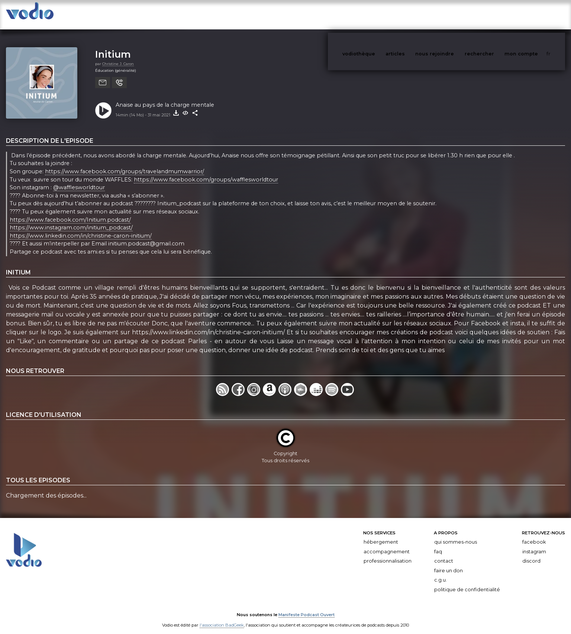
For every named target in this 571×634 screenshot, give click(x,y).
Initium (113, 46)
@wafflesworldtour (79, 180)
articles (412, 14)
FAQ (438, 544)
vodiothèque (376, 14)
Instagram (534, 544)
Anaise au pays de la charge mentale (165, 97)
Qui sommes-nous (455, 534)
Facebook (534, 534)
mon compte (533, 14)
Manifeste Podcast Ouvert (306, 607)
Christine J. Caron (118, 56)
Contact (443, 553)
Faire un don (448, 563)
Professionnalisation (388, 553)
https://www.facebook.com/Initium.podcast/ (70, 212)
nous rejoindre (449, 14)
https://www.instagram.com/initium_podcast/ (71, 220)
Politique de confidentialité (467, 582)
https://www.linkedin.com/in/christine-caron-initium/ (81, 228)
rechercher (493, 14)
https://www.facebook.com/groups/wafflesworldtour (206, 172)
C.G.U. (440, 572)
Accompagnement (387, 544)
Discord (531, 553)
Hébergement (381, 534)
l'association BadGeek (222, 617)
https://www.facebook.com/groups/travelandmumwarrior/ (124, 164)
